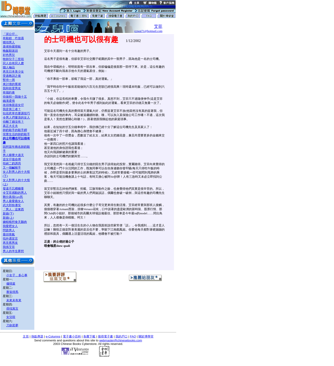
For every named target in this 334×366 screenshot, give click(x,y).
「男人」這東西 (13, 209)
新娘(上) (8, 217)
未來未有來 (13, 300)
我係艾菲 (9, 247)
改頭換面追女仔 (13, 105)
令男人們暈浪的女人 (16, 117)
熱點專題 (37, 336)
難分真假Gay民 (13, 197)
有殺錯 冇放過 (13, 38)
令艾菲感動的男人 (15, 192)
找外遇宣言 (10, 238)
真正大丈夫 (10, 126)
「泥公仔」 (10, 34)
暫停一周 (9, 80)
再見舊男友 (10, 242)
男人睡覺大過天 (13, 155)
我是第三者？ (12, 109)
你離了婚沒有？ (13, 121)
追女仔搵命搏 (12, 159)
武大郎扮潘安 (12, 205)
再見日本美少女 (13, 71)
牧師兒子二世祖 (13, 59)
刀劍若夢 (12, 325)
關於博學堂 (146, 336)
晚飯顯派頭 (10, 50)
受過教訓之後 (12, 75)
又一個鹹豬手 (12, 167)
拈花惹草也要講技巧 (16, 113)
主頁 (26, 336)
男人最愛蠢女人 (13, 201)
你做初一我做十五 (15, 96)
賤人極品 (9, 67)
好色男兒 (9, 55)
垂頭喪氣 (9, 234)
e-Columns (53, 336)
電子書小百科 (72, 336)
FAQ (133, 336)
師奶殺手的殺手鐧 (15, 130)
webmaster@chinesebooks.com (120, 340)
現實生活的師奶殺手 (16, 134)
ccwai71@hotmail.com (148, 31)
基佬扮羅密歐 (12, 46)
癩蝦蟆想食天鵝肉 (15, 222)
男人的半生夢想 (13, 251)
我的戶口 (122, 336)
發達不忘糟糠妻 (13, 188)
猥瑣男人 (9, 42)
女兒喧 (10, 317)
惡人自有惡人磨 (13, 63)
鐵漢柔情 (9, 101)
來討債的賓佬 (12, 84)
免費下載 (89, 336)
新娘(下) (8, 213)
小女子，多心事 (16, 275)
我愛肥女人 (10, 226)
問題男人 (9, 230)
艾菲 (158, 26)
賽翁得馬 (12, 292)
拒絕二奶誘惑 (12, 163)
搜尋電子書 (105, 336)
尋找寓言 (12, 308)
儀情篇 (10, 283)
